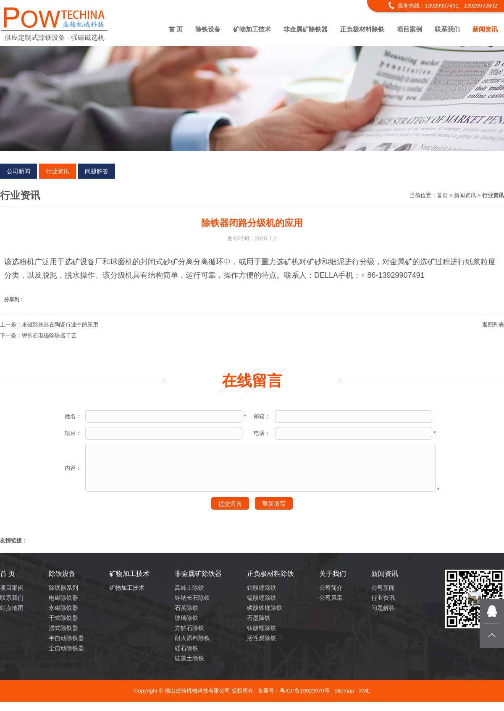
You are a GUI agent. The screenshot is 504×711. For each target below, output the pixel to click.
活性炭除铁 (261, 638)
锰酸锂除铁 (261, 597)
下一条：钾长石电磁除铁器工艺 (38, 335)
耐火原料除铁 (192, 638)
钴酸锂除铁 (261, 587)
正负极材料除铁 (362, 29)
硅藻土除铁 (189, 658)
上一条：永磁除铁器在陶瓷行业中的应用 (49, 324)
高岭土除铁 (189, 587)
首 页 (175, 29)
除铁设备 (207, 29)
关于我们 (332, 573)
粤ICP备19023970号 (305, 691)
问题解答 (96, 171)
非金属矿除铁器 (306, 29)
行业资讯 (57, 171)
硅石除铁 (186, 648)
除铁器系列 (63, 587)
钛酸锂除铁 (261, 628)
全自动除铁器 (66, 648)
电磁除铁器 (63, 597)
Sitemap (344, 691)
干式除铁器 (63, 618)
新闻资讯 (485, 29)
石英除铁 (186, 607)
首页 (442, 195)
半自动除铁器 (66, 638)
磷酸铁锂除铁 (264, 607)
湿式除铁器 (63, 628)
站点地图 (12, 607)
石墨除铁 (258, 618)
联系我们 (447, 29)
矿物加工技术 (252, 29)
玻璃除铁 (186, 618)
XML (364, 691)
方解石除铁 (189, 628)
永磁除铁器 (63, 607)
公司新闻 (18, 171)
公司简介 (331, 587)
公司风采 (331, 597)
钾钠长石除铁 (192, 597)
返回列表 (493, 324)
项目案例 (409, 29)
